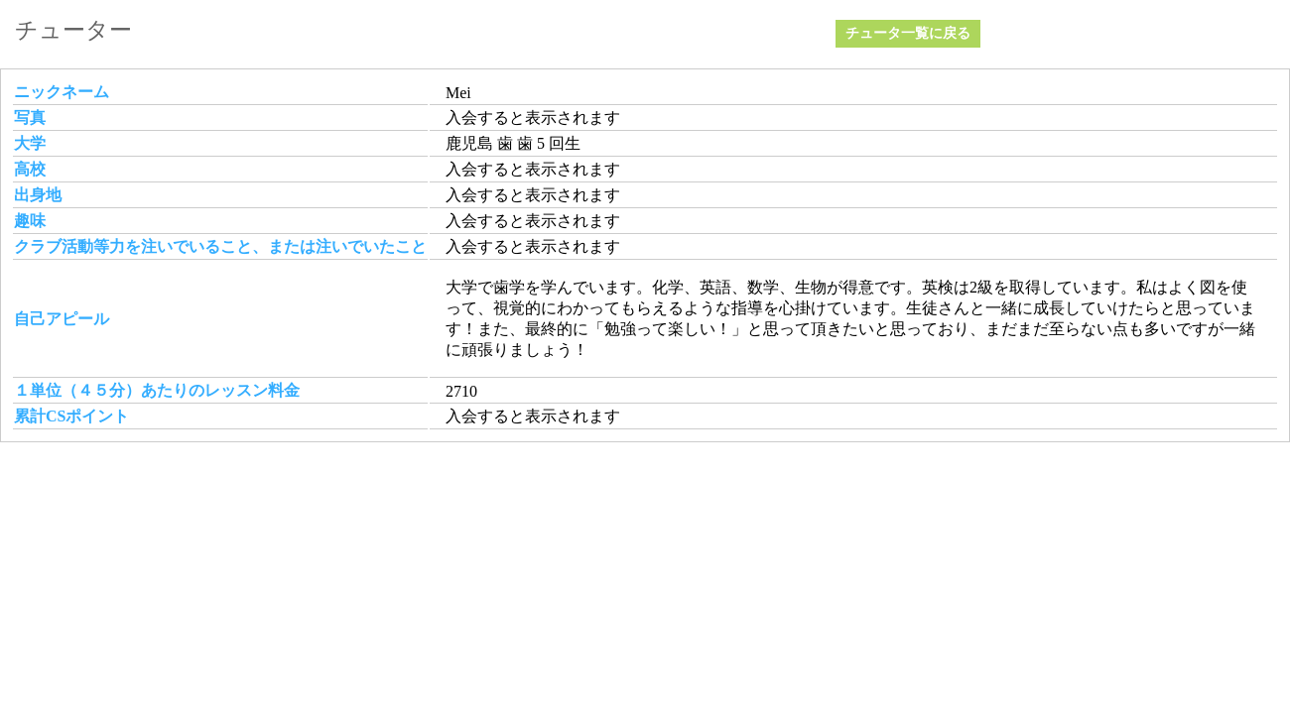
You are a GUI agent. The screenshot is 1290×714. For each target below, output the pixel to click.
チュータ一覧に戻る (907, 33)
